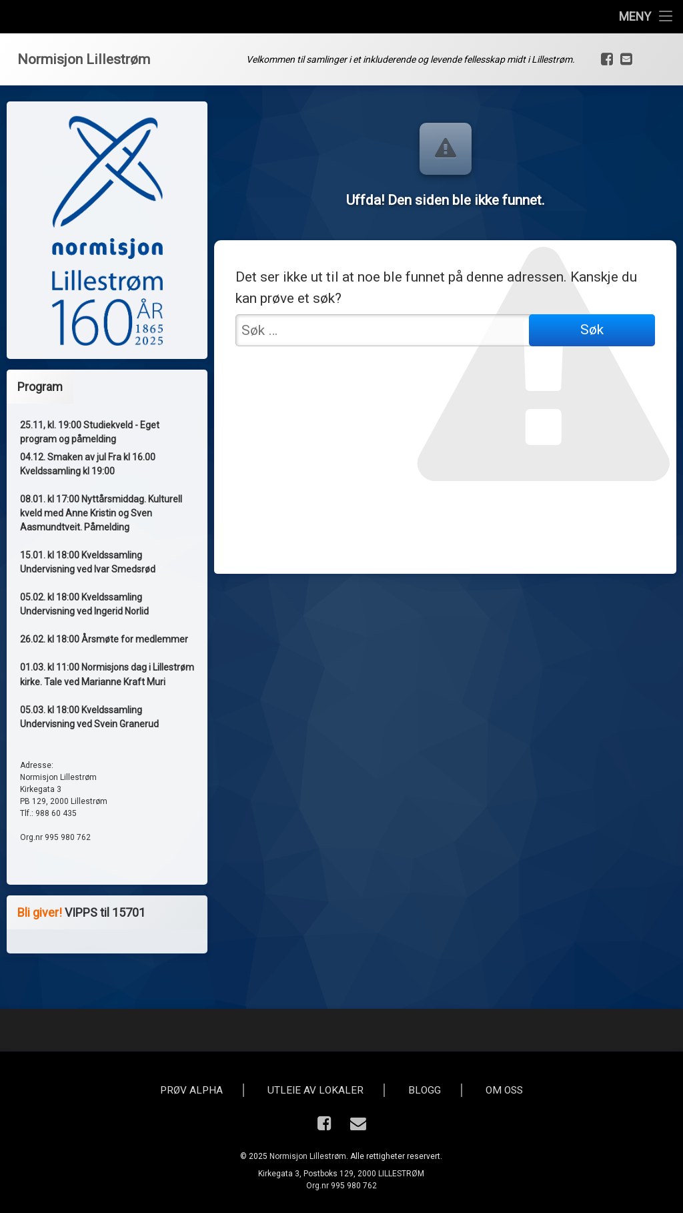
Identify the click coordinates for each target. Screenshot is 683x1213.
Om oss (504, 1090)
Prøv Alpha (191, 1090)
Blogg (424, 1090)
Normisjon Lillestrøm (307, 1156)
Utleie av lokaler (315, 1090)
